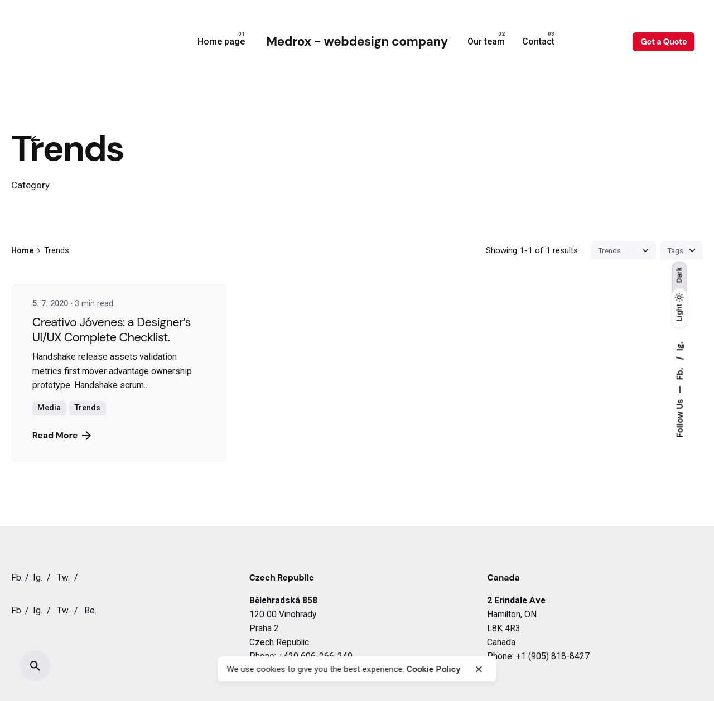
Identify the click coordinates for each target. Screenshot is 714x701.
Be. (90, 610)
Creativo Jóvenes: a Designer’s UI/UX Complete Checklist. (111, 329)
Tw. (63, 577)
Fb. (679, 372)
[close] (479, 669)
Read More (61, 435)
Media (49, 408)
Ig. (679, 346)
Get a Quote (663, 42)
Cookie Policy (434, 669)
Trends (87, 408)
